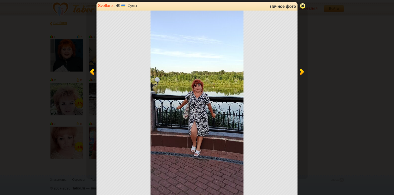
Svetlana (106, 6)
